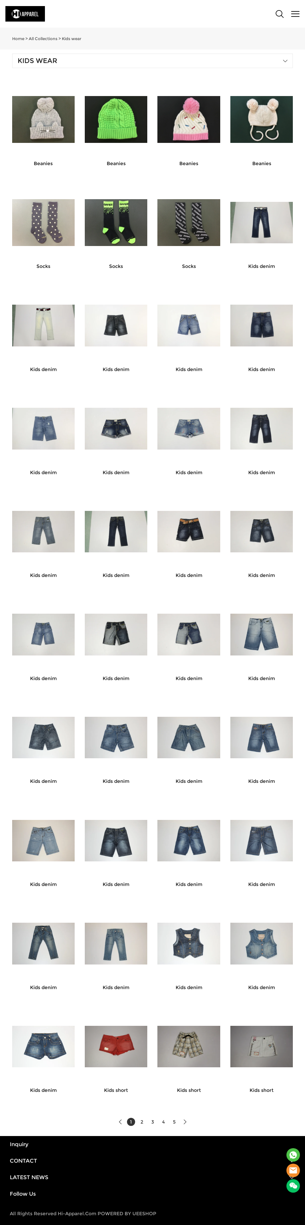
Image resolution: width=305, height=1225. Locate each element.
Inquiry (19, 1144)
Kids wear (71, 38)
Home (18, 38)
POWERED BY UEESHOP (127, 1214)
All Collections (43, 38)
